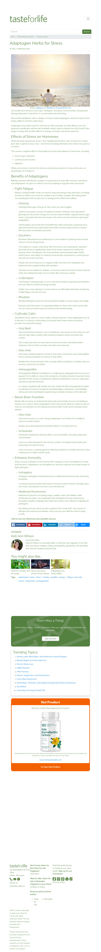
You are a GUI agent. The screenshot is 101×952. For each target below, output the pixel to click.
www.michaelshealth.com (50, 760)
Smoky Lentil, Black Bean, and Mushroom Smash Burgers (42, 657)
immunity (78, 577)
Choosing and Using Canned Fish (31, 690)
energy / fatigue (66, 577)
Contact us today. (37, 887)
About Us (14, 883)
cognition (54, 577)
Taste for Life (36, 902)
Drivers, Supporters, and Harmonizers (33, 675)
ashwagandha (42, 581)
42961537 (40, 108)
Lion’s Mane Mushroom (27, 679)
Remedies (48, 899)
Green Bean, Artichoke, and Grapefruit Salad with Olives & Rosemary (46, 683)
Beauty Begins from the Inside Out (31, 660)
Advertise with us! (17, 886)
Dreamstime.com (63, 108)
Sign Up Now (50, 639)
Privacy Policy (59, 882)
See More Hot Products (50, 767)
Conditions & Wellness (25, 37)
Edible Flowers (23, 668)
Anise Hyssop (23, 671)
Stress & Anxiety (42, 37)
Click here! (34, 874)
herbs (32, 577)
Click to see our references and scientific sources (33, 519)
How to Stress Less (25, 664)
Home (13, 37)
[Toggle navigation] (88, 18)
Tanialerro (50, 108)
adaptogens (23, 577)
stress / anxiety (42, 577)
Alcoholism (21, 686)
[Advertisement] (50, 7)
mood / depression (26, 581)
